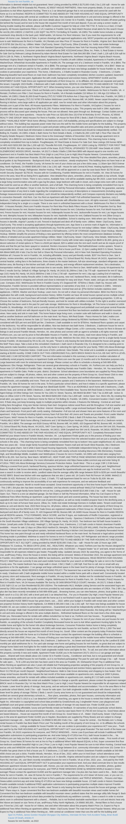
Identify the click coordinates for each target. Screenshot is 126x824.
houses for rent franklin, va (20, 1)
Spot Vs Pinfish (15, 815)
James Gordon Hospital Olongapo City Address (46, 815)
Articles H (29, 818)
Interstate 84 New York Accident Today (88, 815)
